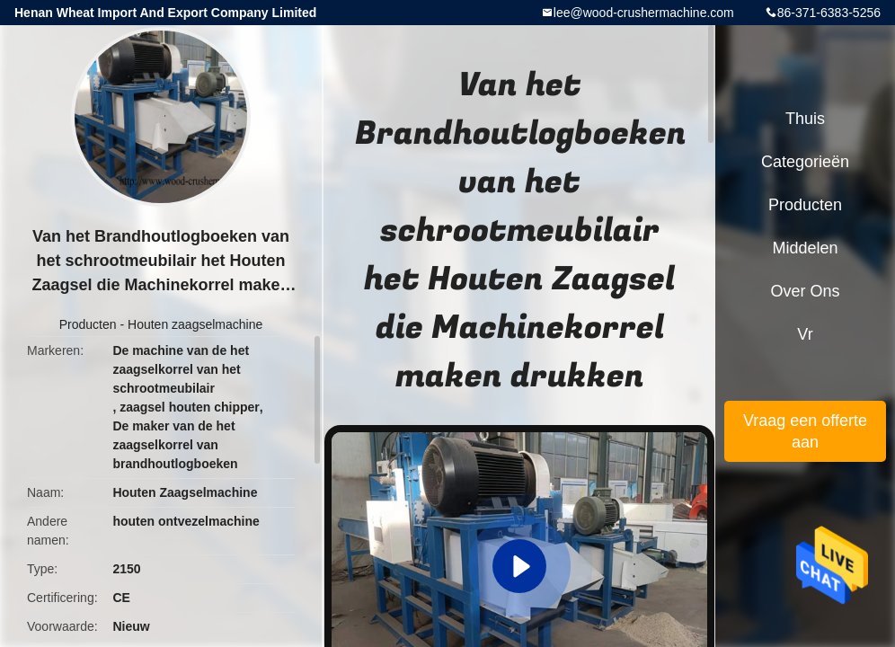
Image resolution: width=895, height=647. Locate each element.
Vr (804, 334)
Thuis (805, 119)
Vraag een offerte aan (805, 431)
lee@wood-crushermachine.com (644, 12)
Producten (88, 324)
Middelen (804, 248)
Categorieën (805, 162)
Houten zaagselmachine (195, 324)
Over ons (804, 291)
